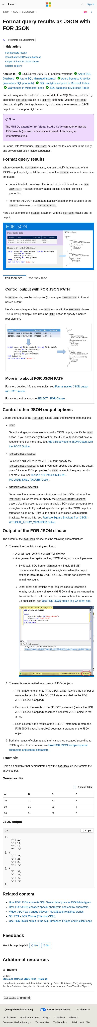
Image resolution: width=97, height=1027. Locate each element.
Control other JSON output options (23, 57)
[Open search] (82, 4)
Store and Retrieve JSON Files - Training (25, 979)
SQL (15, 11)
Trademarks (59, 1022)
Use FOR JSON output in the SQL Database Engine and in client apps (50, 921)
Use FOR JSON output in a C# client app (66, 600)
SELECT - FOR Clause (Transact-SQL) (32, 916)
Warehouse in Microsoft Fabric (26, 87)
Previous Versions (29, 1017)
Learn (6, 11)
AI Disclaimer (9, 1017)
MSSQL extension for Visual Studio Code (37, 126)
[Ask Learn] (85, 12)
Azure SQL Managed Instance (38, 78)
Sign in (90, 4)
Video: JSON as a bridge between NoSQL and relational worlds (46, 911)
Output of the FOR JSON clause (22, 61)
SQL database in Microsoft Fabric (69, 87)
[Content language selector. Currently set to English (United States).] (19, 1009)
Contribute (59, 1017)
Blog (45, 1017)
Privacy (73, 1017)
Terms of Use (42, 1022)
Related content (13, 66)
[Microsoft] (48, 4)
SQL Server (28, 11)
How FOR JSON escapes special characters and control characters (49, 907)
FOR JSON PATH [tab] (14, 278)
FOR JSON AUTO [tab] (37, 278)
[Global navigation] (3, 4)
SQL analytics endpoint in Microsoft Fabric (65, 83)
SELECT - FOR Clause (51, 398)
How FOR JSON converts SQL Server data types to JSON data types (50, 902)
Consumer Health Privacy (16, 1022)
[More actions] (91, 12)
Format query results (16, 52)
